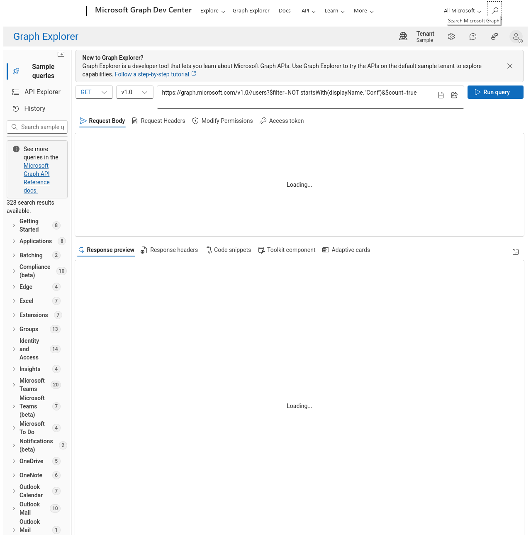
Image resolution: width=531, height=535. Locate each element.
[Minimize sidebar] (182, 58)
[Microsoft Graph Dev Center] (142, 11)
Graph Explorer (251, 10)
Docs (285, 10)
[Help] (473, 36)
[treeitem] (98, 172)
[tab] (98, 75)
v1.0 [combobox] (256, 92)
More (360, 10)
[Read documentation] (177, 186)
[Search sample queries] (103, 127)
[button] (518, 36)
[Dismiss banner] (510, 66)
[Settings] (451, 36)
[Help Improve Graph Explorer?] (494, 36)
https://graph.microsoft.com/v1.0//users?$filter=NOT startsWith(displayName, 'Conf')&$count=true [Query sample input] (358, 96)
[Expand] (515, 252)
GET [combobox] (215, 92)
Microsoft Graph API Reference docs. (133, 147)
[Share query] (454, 95)
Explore (209, 10)
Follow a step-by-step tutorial (379, 74)
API (305, 10)
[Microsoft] (55, 11)
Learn (331, 10)
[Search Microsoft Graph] (494, 10)
